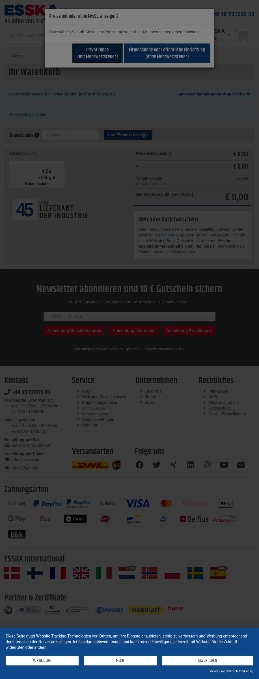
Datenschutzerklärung (239, 671)
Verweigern (41, 661)
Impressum (217, 671)
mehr (118, 661)
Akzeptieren (205, 661)
